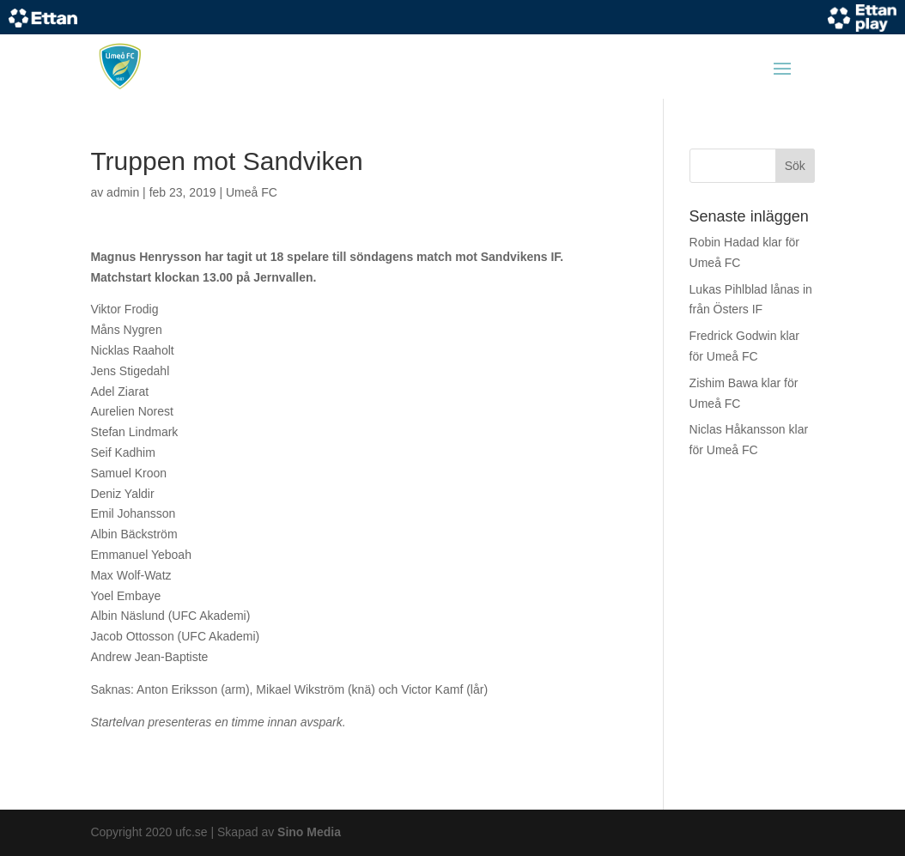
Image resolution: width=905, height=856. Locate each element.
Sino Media (309, 832)
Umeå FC (251, 192)
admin (122, 192)
